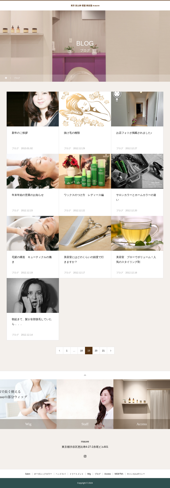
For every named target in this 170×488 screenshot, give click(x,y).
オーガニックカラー (43, 474)
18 (81, 350)
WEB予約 (119, 474)
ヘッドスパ (61, 474)
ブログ (15, 148)
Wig (89, 474)
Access (107, 474)
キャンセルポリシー (136, 474)
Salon (27, 474)
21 (103, 350)
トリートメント (77, 474)
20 (96, 350)
